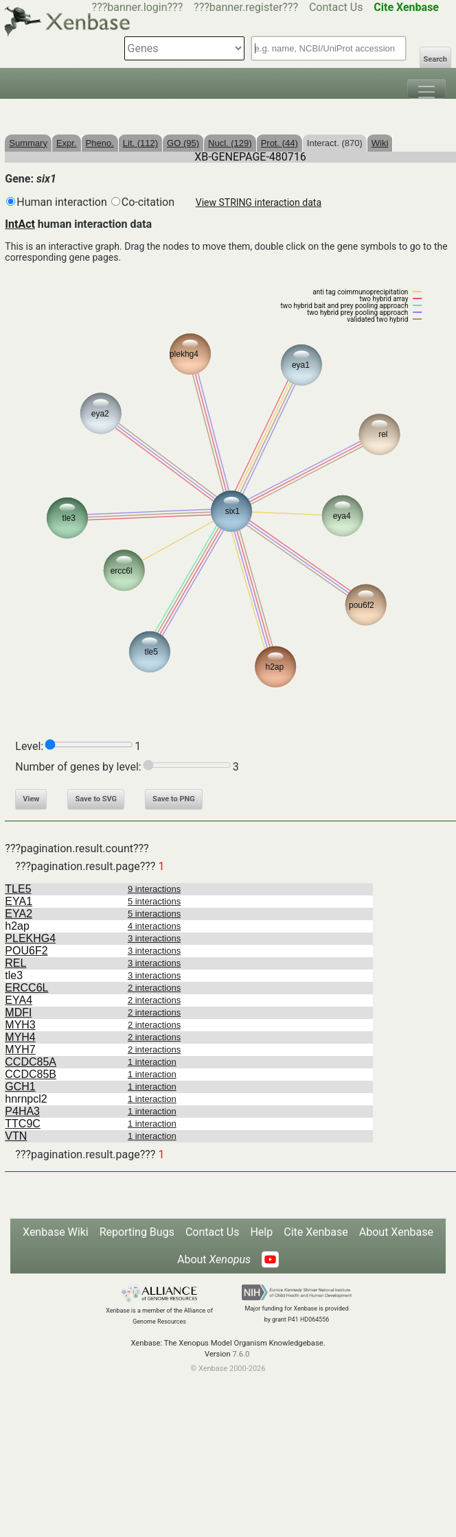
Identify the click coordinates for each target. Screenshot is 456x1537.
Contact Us (336, 7)
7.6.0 (240, 1354)
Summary (28, 143)
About (214, 1259)
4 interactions (154, 926)
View (31, 799)
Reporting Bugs (137, 1232)
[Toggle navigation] (426, 88)
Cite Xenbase (316, 1232)
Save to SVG (96, 799)
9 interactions (154, 889)
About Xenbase (396, 1232)
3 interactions (154, 938)
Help (261, 1232)
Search (435, 59)
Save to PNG (173, 799)
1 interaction (152, 1062)
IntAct (20, 224)
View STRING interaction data (258, 202)
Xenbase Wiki (56, 1232)
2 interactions (154, 988)
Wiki (380, 143)
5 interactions (154, 901)
